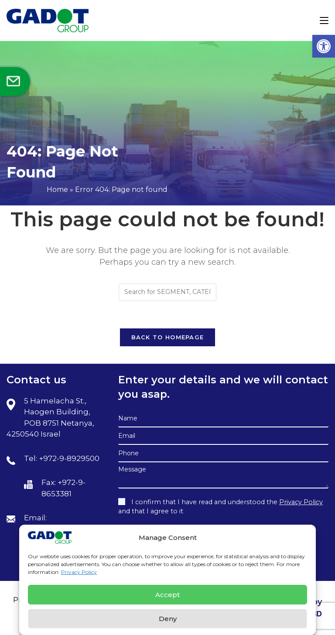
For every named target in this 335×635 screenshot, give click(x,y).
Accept (167, 595)
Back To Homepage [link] (167, 337)
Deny (168, 619)
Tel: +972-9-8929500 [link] (61, 458)
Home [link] (57, 189)
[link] (323, 46)
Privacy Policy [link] (79, 572)
